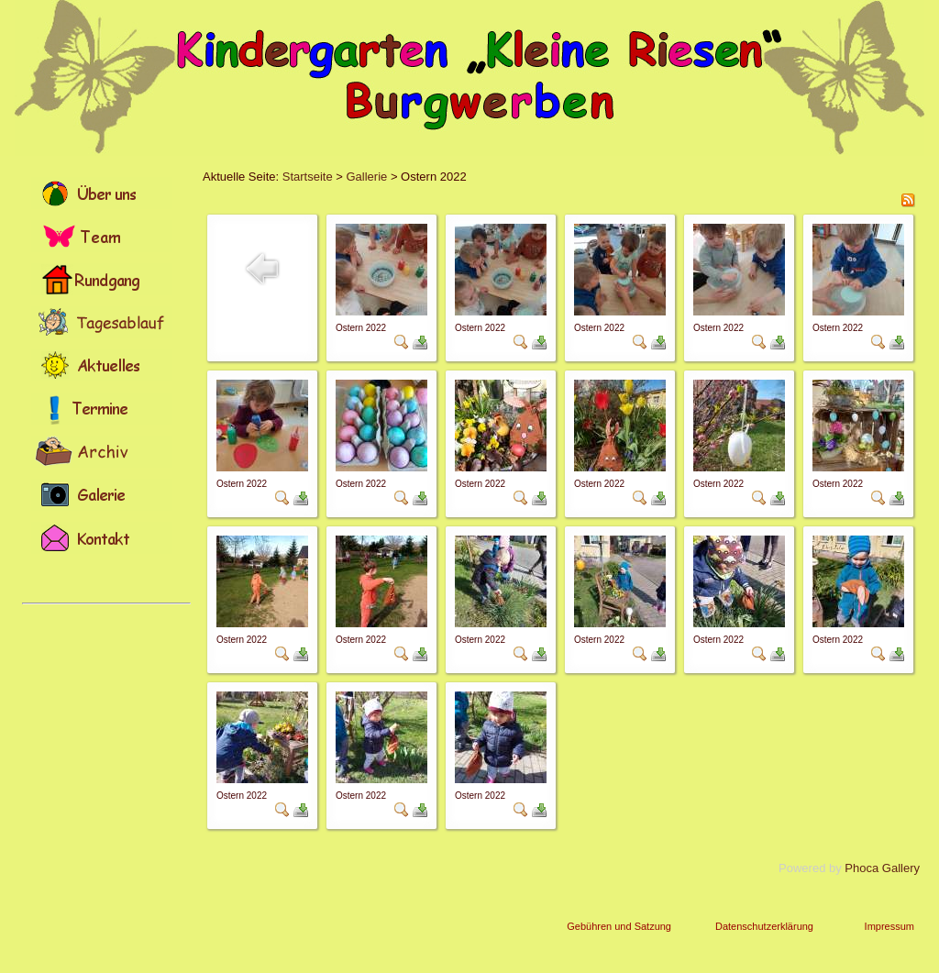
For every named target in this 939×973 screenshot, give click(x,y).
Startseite (307, 176)
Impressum (889, 926)
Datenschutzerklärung (764, 926)
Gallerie (366, 176)
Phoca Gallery (882, 868)
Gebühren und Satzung (619, 926)
